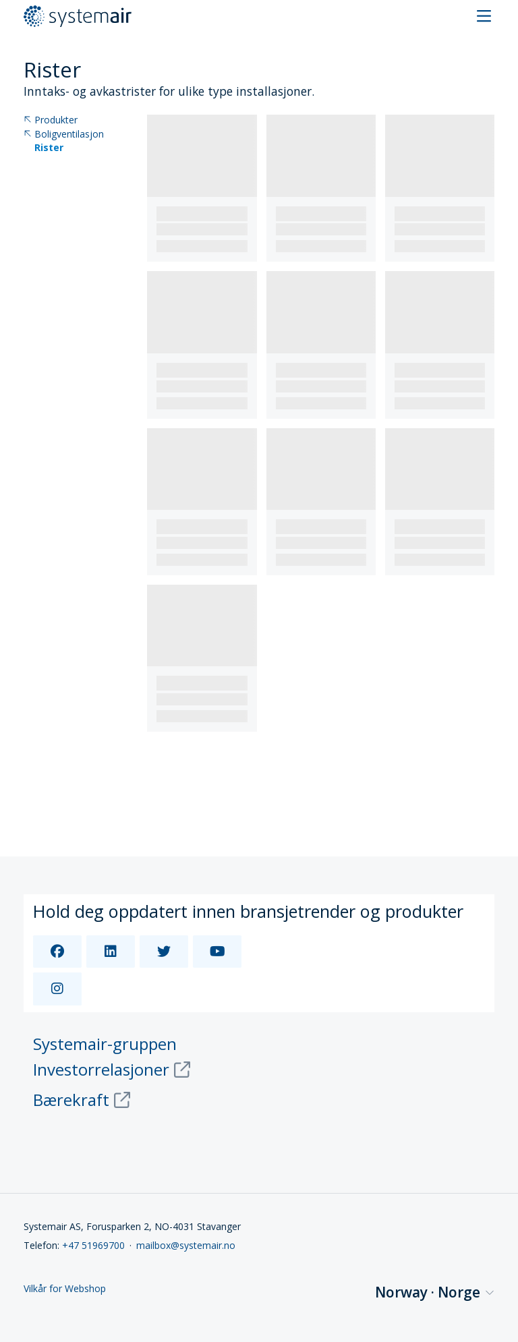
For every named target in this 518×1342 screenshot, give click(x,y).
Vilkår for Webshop (65, 1289)
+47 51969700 (93, 1245)
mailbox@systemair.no (185, 1245)
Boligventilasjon (64, 134)
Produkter (51, 120)
